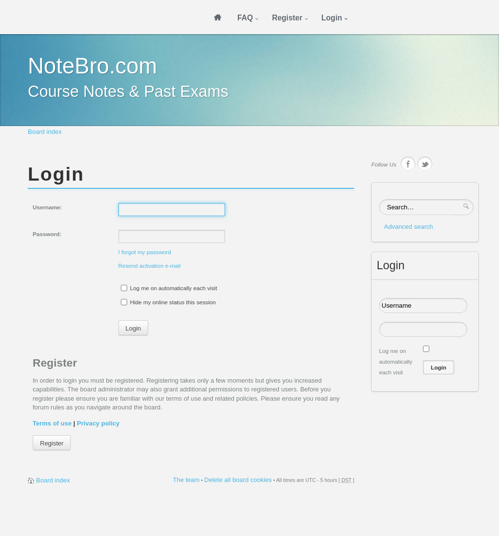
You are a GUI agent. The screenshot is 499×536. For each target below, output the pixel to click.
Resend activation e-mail (149, 265)
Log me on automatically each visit (169, 288)
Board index (44, 131)
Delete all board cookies (238, 479)
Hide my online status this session (168, 302)
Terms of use (52, 423)
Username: (47, 207)
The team (186, 479)
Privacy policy (98, 423)
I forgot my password (144, 252)
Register (51, 443)
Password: (47, 234)
